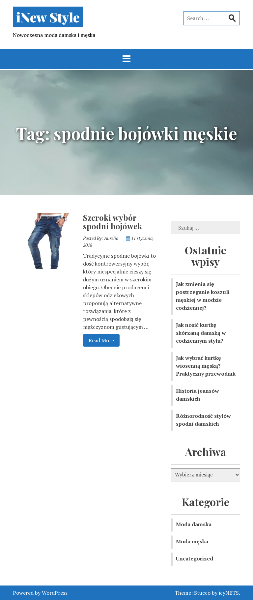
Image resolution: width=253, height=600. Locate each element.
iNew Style (48, 17)
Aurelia (111, 238)
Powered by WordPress (40, 592)
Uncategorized (194, 558)
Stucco (202, 592)
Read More (98, 340)
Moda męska (192, 541)
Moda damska (193, 524)
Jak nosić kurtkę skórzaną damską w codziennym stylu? (201, 332)
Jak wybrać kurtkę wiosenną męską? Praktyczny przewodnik (206, 365)
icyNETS (229, 592)
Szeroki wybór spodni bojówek (112, 221)
